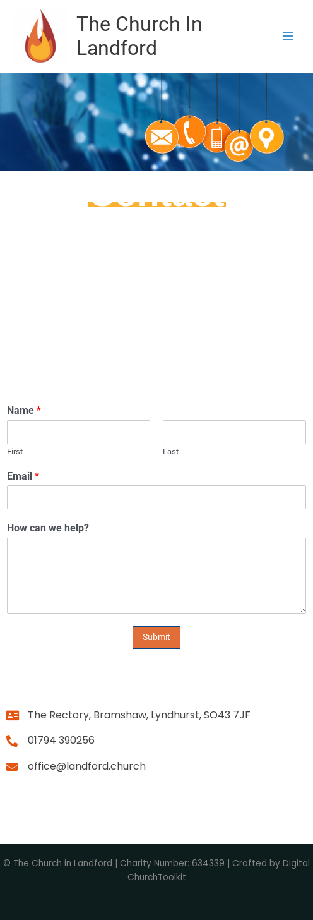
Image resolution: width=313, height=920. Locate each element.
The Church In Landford (139, 36)
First (15, 451)
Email (23, 476)
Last (171, 451)
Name (24, 410)
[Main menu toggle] (288, 36)
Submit (156, 637)
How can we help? (48, 528)
